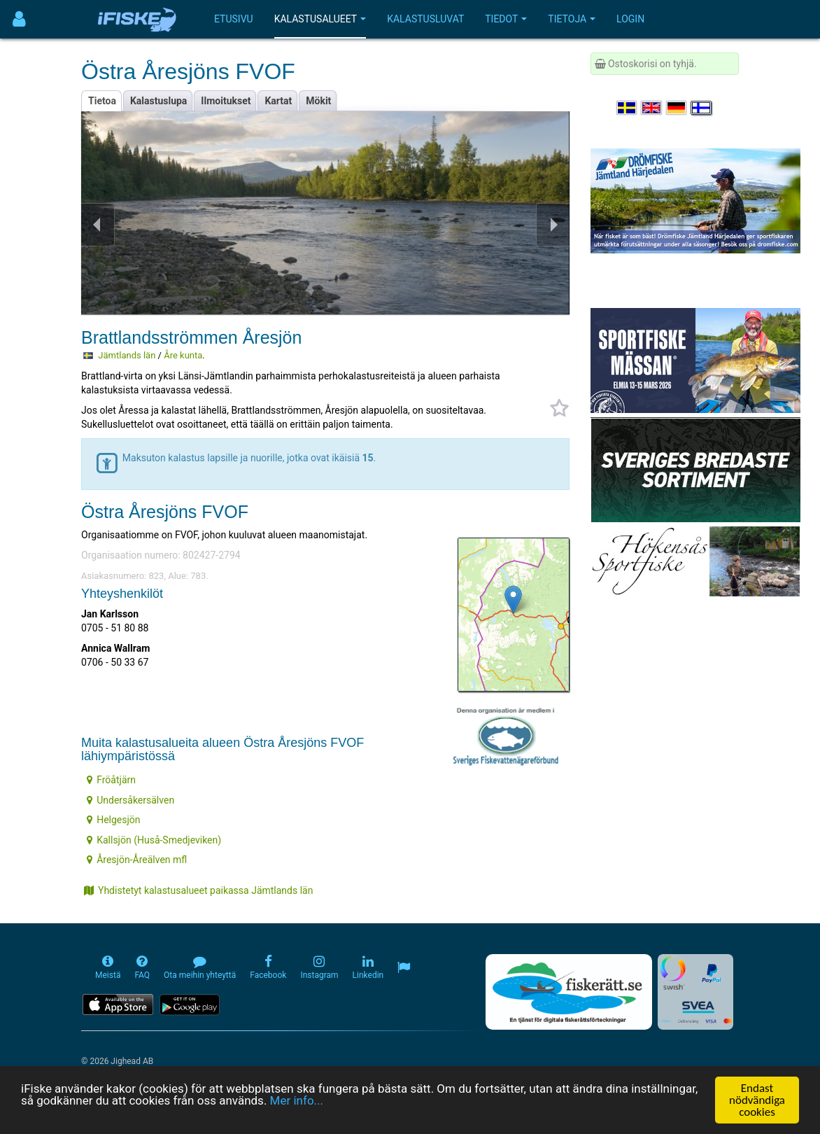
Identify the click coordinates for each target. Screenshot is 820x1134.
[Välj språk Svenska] (627, 107)
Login (630, 18)
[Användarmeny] (19, 19)
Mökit (318, 100)
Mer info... (296, 1101)
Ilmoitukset (225, 100)
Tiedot (506, 18)
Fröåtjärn (111, 779)
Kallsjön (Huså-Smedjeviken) (154, 840)
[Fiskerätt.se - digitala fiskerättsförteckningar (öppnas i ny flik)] (569, 992)
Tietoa (102, 100)
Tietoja (571, 18)
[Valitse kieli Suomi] (701, 107)
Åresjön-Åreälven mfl (137, 859)
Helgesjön (113, 819)
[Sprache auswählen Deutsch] (677, 107)
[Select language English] (652, 107)
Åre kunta (183, 355)
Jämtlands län (126, 355)
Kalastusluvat (425, 18)
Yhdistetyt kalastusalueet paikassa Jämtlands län (198, 890)
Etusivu (233, 18)
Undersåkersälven (130, 800)
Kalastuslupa (158, 100)
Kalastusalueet (320, 18)
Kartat (278, 100)
